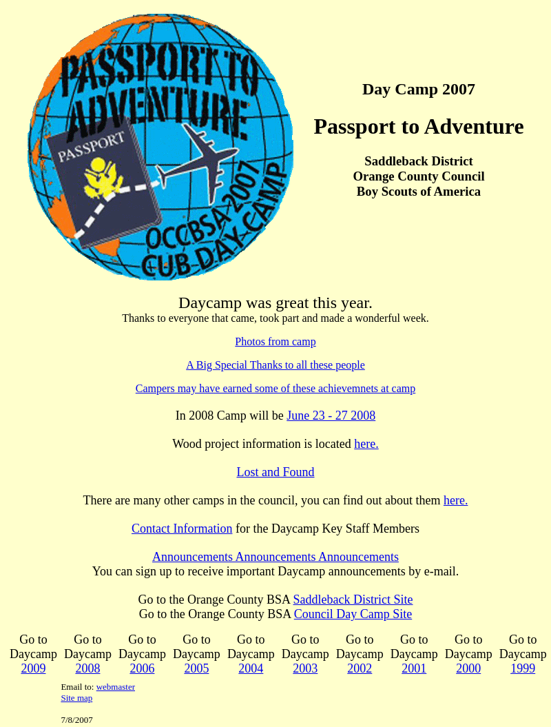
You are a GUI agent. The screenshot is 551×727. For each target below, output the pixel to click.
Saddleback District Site (353, 599)
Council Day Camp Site (353, 614)
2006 (141, 668)
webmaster (115, 687)
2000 (468, 668)
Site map (76, 698)
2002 (359, 668)
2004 (250, 668)
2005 (196, 668)
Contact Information (182, 528)
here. (366, 444)
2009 (33, 668)
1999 (522, 668)
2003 (305, 668)
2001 (414, 668)
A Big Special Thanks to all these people (275, 365)
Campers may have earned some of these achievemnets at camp (276, 388)
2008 (87, 668)
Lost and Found (275, 472)
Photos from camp (275, 341)
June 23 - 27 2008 (331, 415)
